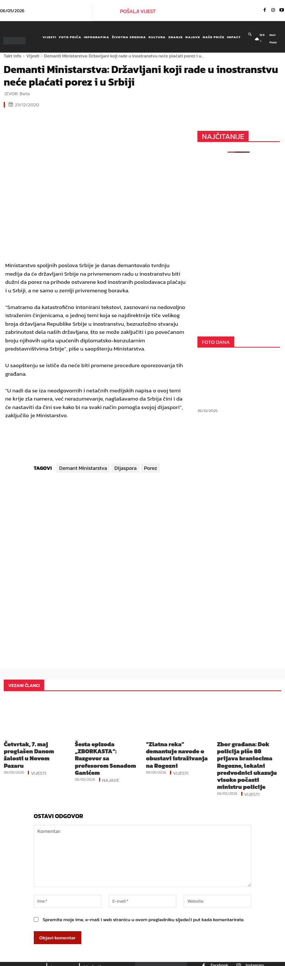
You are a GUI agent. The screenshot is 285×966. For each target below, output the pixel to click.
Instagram (255, 949)
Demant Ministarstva (83, 468)
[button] (250, 34)
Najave (110, 767)
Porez (150, 468)
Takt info (13, 56)
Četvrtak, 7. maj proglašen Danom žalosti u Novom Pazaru (34, 749)
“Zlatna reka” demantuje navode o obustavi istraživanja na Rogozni (174, 749)
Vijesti (32, 56)
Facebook (219, 949)
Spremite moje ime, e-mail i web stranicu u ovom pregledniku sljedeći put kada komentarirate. (144, 904)
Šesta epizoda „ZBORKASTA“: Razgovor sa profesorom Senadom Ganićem (106, 752)
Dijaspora (125, 468)
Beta (25, 93)
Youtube (239, 962)
